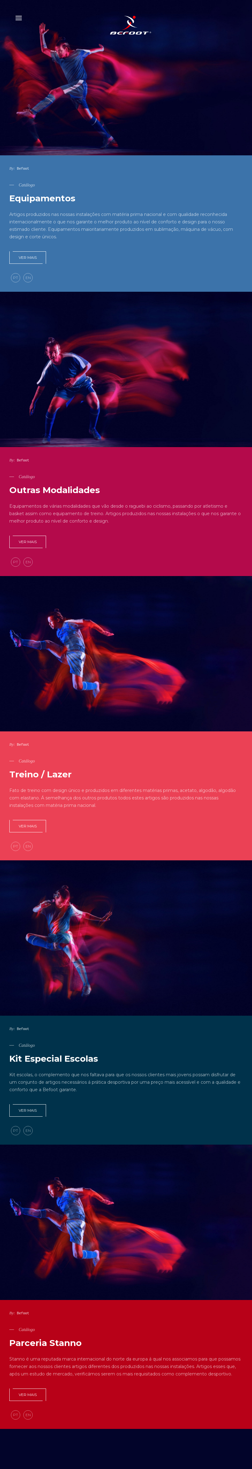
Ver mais (28, 257)
